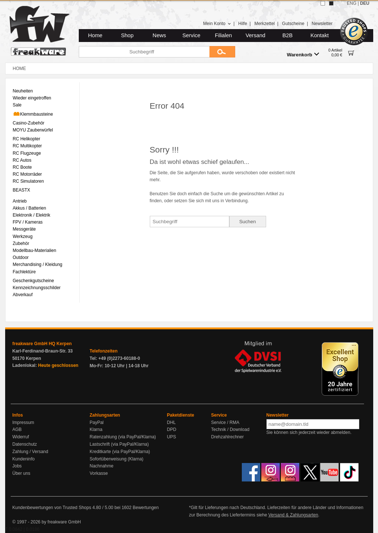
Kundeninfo (24, 459)
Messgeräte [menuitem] (24, 229)
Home (95, 35)
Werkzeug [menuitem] (23, 236)
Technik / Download (230, 429)
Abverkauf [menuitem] (23, 294)
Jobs (17, 466)
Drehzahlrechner (227, 436)
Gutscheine (293, 23)
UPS (171, 436)
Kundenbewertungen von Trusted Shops (52, 507)
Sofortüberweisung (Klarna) (117, 459)
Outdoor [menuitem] (21, 257)
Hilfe (242, 23)
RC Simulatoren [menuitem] (28, 181)
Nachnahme (102, 466)
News (159, 35)
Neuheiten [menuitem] (23, 91)
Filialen (223, 35)
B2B (287, 35)
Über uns (22, 473)
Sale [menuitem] (17, 105)
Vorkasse (99, 473)
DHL (171, 422)
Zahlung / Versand (30, 451)
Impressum (23, 422)
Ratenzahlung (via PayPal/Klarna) (123, 436)
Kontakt (319, 35)
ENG (351, 3)
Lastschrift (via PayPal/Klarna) (119, 444)
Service (192, 35)
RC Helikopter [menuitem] (26, 138)
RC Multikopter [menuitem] (27, 145)
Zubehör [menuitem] (21, 243)
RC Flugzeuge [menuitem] (27, 153)
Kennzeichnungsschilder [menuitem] (37, 287)
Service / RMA (225, 422)
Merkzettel (264, 23)
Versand (255, 35)
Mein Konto (217, 23)
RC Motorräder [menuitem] (27, 174)
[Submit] (222, 51)
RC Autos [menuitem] (22, 160)
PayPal (97, 422)
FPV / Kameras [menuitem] (28, 222)
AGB (17, 429)
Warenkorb (303, 54)
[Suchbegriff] (144, 51)
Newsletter (322, 23)
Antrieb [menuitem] (20, 201)
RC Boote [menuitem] (22, 167)
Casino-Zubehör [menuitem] (29, 123)
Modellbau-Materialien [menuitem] (34, 250)
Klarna (96, 429)
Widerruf (21, 436)
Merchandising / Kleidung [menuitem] (38, 264)
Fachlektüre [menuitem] (24, 271)
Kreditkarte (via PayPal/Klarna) (120, 451)
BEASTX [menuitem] (21, 190)
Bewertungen (146, 507)
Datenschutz (25, 444)
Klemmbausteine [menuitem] (33, 114)
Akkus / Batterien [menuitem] (29, 208)
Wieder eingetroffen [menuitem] (32, 98)
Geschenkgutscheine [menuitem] (33, 280)
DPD (171, 429)
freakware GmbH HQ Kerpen (42, 343)
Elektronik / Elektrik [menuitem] (31, 215)
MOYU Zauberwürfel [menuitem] (33, 130)
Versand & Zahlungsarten (293, 515)
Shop (127, 35)
